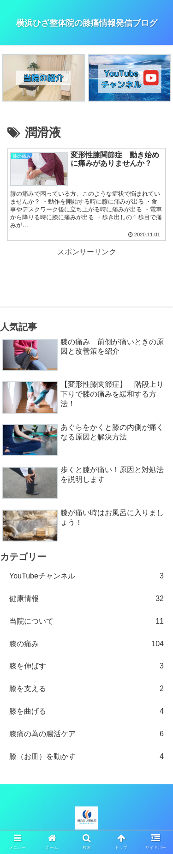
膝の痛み (86, 644)
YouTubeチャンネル (86, 576)
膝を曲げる (86, 711)
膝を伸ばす (86, 666)
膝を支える (86, 689)
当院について (86, 621)
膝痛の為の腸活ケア (86, 734)
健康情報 (86, 599)
